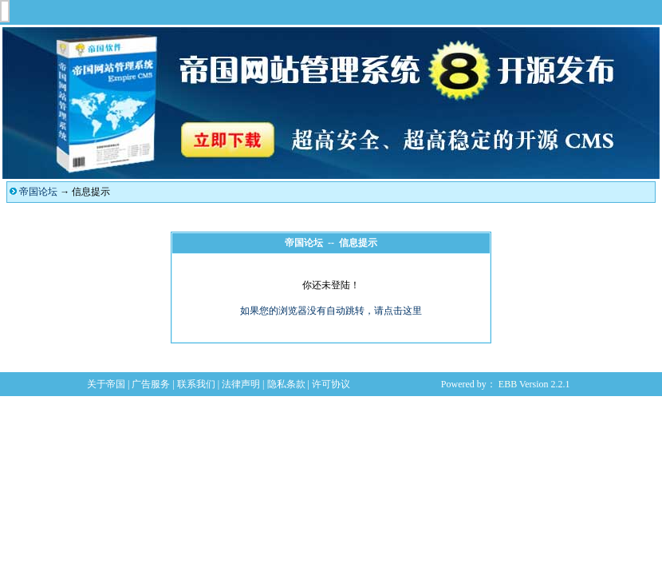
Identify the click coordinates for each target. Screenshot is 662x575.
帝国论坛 (38, 191)
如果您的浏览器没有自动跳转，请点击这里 (331, 310)
